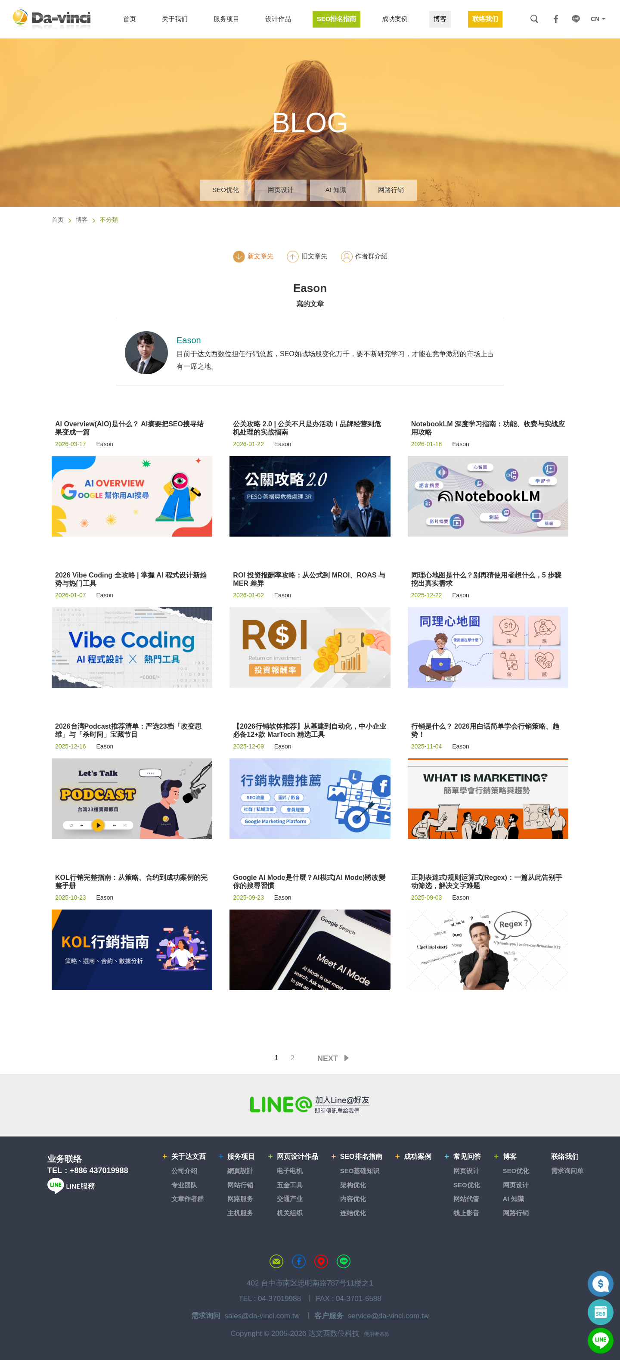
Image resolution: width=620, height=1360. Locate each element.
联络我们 (565, 1156)
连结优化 (353, 1213)
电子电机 (290, 1170)
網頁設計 (240, 1170)
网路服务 (240, 1198)
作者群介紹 (364, 256)
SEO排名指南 (361, 1156)
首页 (58, 219)
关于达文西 (188, 1156)
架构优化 (353, 1185)
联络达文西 (276, 1261)
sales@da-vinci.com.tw (262, 1316)
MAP (321, 1261)
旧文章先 (306, 256)
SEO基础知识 (360, 1170)
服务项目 (241, 1156)
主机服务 (240, 1213)
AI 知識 (336, 189)
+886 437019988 (99, 1170)
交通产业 (290, 1198)
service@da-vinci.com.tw (388, 1316)
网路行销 (391, 189)
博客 (82, 219)
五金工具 (290, 1185)
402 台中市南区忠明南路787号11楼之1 (310, 1283)
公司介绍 (184, 1170)
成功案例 (417, 1156)
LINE (575, 19)
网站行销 (240, 1185)
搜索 (534, 19)
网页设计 (281, 189)
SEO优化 (225, 189)
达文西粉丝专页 (299, 1261)
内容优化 (353, 1198)
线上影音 (466, 1213)
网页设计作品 (297, 1156)
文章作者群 (187, 1198)
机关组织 (290, 1213)
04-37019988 (279, 1299)
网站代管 (466, 1198)
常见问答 (467, 1156)
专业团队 (184, 1185)
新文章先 (252, 256)
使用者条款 (377, 1334)
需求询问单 (567, 1170)
